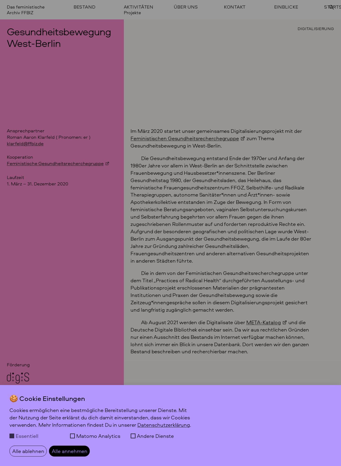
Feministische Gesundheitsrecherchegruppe (55, 163)
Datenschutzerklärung (163, 424)
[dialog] (170, 425)
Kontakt (235, 7)
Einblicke (286, 7)
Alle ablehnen (28, 451)
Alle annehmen (69, 451)
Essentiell (27, 436)
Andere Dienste (155, 436)
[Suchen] (331, 7)
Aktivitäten (138, 7)
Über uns (186, 7)
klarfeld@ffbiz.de (25, 143)
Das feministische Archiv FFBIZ (26, 10)
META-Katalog (263, 322)
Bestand (84, 7)
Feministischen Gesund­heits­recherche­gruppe (184, 138)
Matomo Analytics (98, 436)
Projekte (132, 13)
